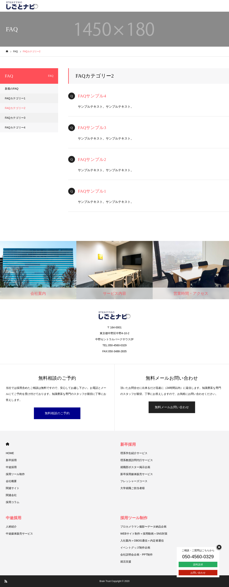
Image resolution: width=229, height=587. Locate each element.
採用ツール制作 (15, 474)
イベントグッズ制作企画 (135, 547)
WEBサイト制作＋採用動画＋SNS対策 (143, 533)
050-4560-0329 (198, 556)
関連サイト (12, 488)
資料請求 (198, 564)
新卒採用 (11, 460)
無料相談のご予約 (57, 413)
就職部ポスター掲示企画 (135, 467)
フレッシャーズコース (133, 481)
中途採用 (11, 467)
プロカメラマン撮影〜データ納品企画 (143, 526)
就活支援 (125, 561)
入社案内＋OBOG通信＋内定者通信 (142, 540)
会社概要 (11, 481)
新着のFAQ (11, 88)
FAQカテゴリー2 (15, 108)
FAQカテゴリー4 (15, 127)
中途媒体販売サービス (19, 533)
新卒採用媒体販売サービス (136, 474)
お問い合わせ (198, 572)
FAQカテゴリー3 (15, 117)
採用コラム (12, 502)
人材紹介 (11, 526)
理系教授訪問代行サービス (136, 460)
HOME (7, 444)
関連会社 (11, 495)
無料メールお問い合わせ (172, 407)
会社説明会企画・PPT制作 (136, 554)
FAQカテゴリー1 (15, 98)
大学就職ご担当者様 (132, 488)
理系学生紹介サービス (133, 453)
